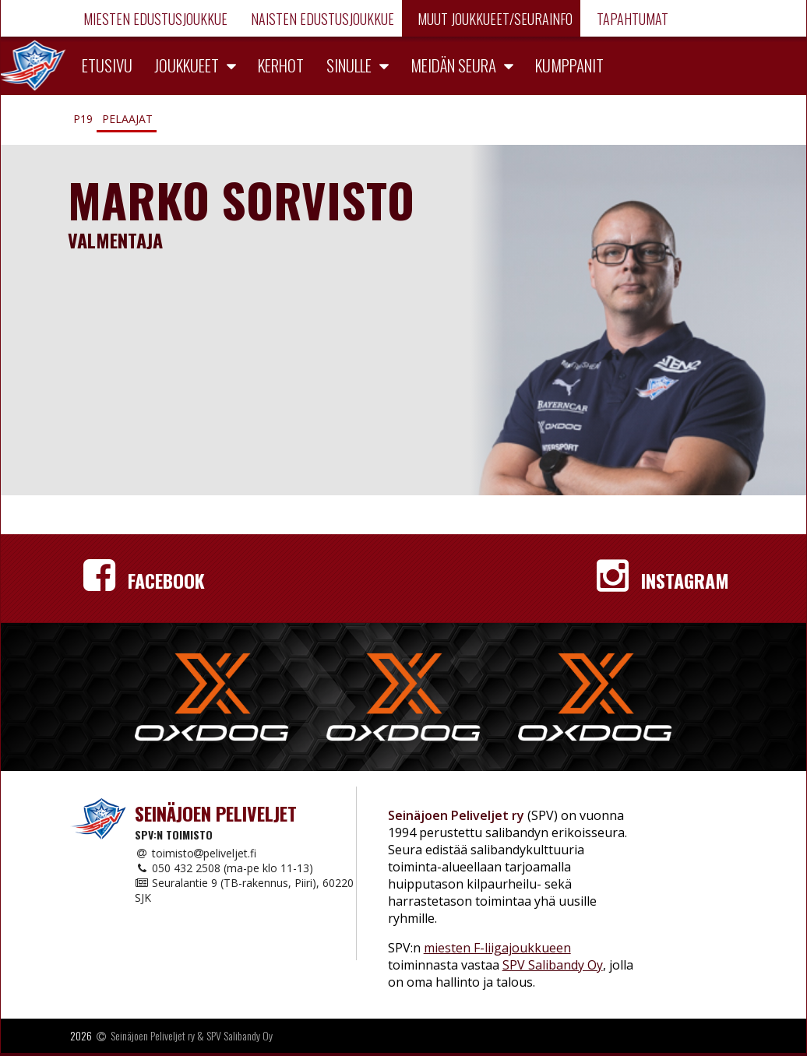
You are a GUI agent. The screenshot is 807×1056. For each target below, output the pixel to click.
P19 (83, 118)
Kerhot (281, 65)
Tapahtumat (631, 19)
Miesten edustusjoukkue (153, 19)
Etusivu (107, 65)
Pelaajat (127, 118)
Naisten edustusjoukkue (321, 19)
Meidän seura (453, 65)
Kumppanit (569, 65)
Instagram (663, 580)
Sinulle (349, 65)
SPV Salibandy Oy (552, 964)
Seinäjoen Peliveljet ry (153, 1035)
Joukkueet (186, 65)
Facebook (144, 580)
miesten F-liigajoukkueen (497, 947)
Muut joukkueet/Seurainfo (493, 19)
